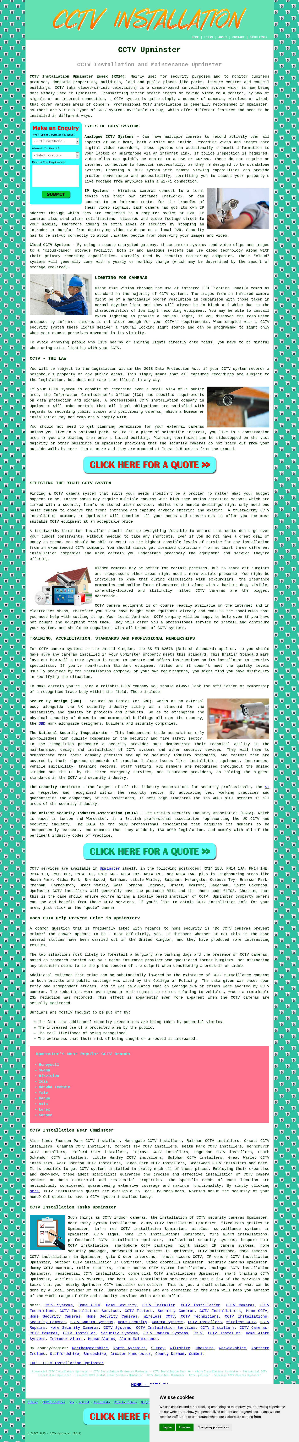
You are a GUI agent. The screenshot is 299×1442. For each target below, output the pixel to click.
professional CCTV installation (103, 1240)
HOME (195, 37)
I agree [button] (167, 1427)
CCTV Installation (200, 1305)
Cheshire (204, 1348)
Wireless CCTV (159, 1316)
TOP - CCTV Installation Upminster (67, 1363)
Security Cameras (176, 1311)
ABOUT (222, 37)
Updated (83, 1402)
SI (267, 787)
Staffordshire (64, 1354)
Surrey (158, 1348)
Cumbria (197, 1354)
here (34, 1191)
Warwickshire (232, 1348)
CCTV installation (216, 902)
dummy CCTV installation (167, 1223)
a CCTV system (144, 170)
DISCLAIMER (258, 37)
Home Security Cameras (55, 1316)
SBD (42, 724)
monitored (60, 1003)
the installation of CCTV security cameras (197, 1218)
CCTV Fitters (138, 1311)
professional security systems (201, 1240)
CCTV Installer (158, 1305)
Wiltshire (180, 1348)
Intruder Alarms (66, 1339)
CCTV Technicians (200, 1316)
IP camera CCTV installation (238, 1257)
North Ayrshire (129, 1348)
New (72, 1402)
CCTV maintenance (216, 1251)
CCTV (58, 494)
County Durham (169, 1354)
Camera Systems (167, 1322)
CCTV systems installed (104, 1169)
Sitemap (33, 1402)
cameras (148, 191)
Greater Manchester (130, 1354)
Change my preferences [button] (213, 1427)
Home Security (121, 1305)
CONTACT (238, 37)
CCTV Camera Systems (91, 1322)
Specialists (101, 1402)
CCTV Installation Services (89, 1311)
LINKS (208, 37)
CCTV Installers (205, 1322)
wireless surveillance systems (226, 1229)
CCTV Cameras (240, 1305)
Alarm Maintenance (138, 1339)
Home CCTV (89, 1305)
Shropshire (94, 1354)
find (45, 1141)
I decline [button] (184, 1427)
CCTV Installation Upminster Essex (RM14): (78, 76)
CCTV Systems (58, 1305)
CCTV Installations (220, 1311)
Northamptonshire (90, 1348)
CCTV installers (70, 891)
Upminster (110, 868)
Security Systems (119, 1333)
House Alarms (101, 1339)
